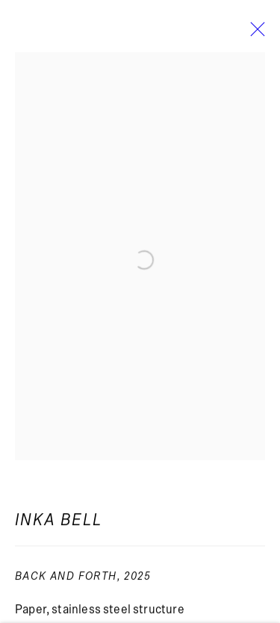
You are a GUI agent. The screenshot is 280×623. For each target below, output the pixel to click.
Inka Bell (58, 523)
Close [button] (254, 33)
